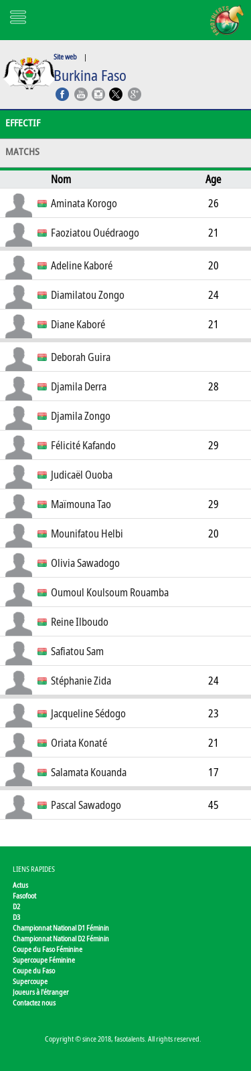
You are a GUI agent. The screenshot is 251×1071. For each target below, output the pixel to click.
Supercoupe (30, 981)
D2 (16, 906)
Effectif (22, 122)
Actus (20, 885)
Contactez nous (34, 1002)
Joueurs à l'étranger (41, 992)
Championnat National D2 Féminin (61, 938)
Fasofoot (24, 895)
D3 (16, 917)
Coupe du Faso (34, 970)
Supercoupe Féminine (44, 960)
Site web (65, 56)
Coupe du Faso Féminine (47, 949)
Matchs (22, 151)
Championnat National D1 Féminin (61, 928)
